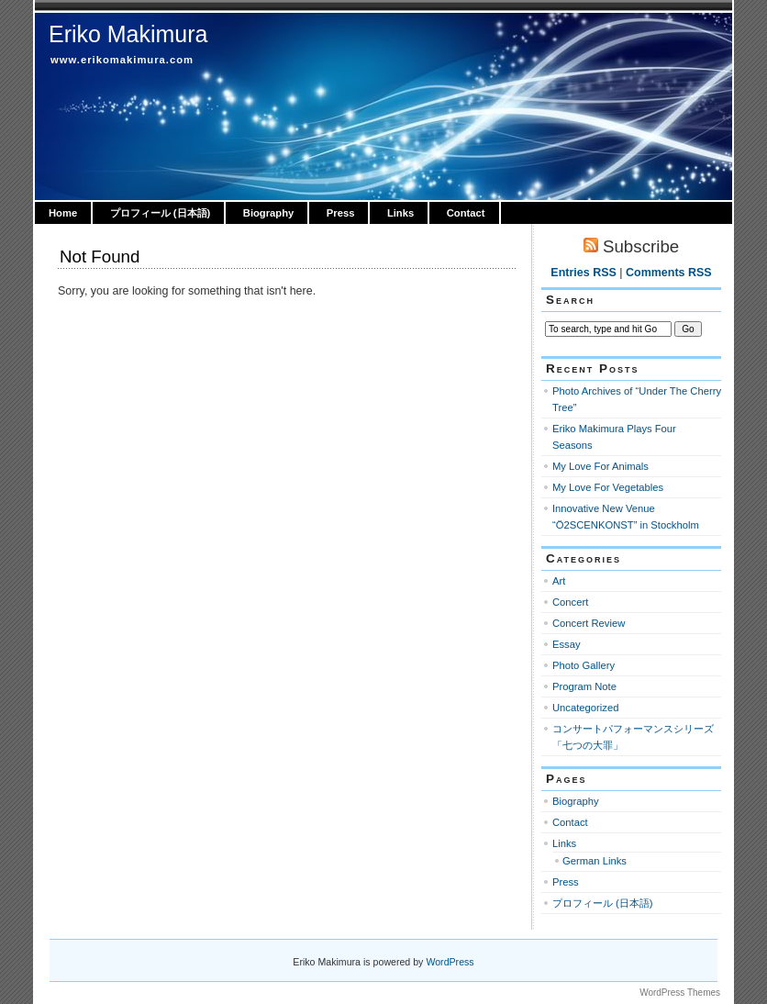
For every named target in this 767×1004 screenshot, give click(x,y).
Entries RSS (583, 272)
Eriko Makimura (128, 34)
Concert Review (588, 623)
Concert (570, 602)
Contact (466, 212)
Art (558, 580)
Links (400, 212)
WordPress (449, 961)
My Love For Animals (600, 466)
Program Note (584, 686)
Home (63, 212)
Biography (269, 212)
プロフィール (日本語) (160, 212)
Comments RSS (669, 272)
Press (341, 212)
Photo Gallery (583, 665)
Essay (566, 644)
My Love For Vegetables (607, 487)
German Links (594, 860)
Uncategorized (585, 707)
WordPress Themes (679, 992)
